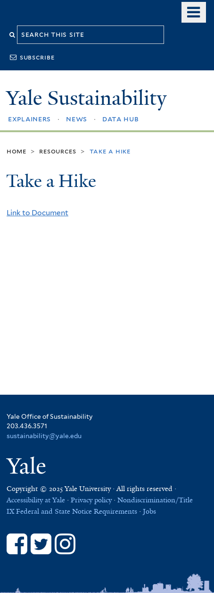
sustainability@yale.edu (44, 436)
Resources (57, 151)
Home (16, 151)
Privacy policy (91, 500)
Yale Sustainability (86, 98)
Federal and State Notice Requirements (76, 511)
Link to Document (37, 212)
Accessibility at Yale (36, 500)
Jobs (149, 511)
